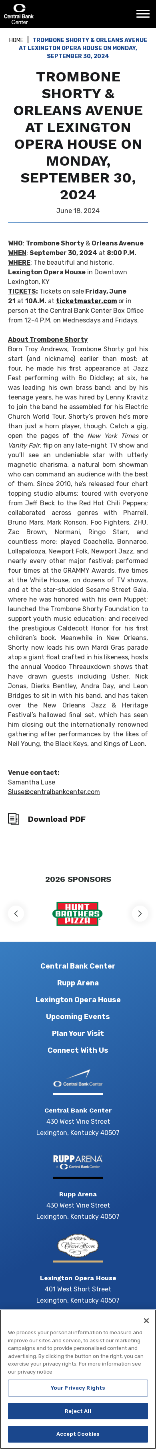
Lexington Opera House (78, 999)
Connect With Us (78, 1050)
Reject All (78, 1420)
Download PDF (57, 819)
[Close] (146, 1330)
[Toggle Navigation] (145, 17)
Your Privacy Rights (78, 1397)
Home (16, 40)
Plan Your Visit (78, 1033)
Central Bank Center (47, 14)
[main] (78, 446)
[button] (16, 914)
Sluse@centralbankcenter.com (54, 792)
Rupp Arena (78, 983)
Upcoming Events (78, 1016)
